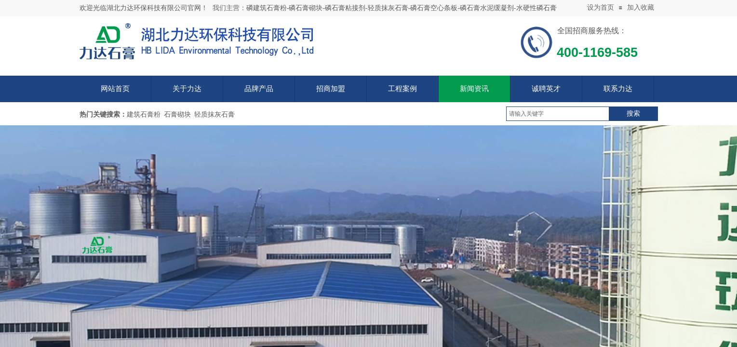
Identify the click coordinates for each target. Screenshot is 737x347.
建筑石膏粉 (144, 114)
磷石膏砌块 (305, 8)
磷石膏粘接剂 (345, 8)
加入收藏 (640, 7)
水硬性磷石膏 (536, 8)
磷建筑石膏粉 (266, 8)
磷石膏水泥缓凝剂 (487, 8)
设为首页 (600, 7)
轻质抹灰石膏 (388, 8)
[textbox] (557, 114)
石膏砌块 (177, 114)
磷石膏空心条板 (433, 8)
